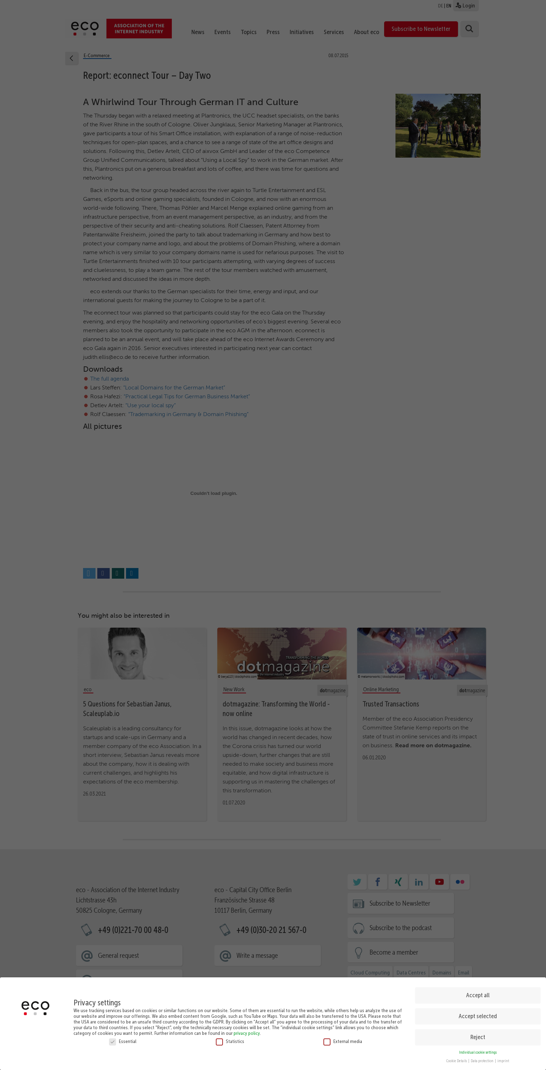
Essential (122, 1041)
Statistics (230, 1041)
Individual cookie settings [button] (478, 1052)
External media (342, 1041)
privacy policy (247, 1033)
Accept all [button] (478, 995)
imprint (503, 1061)
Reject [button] (477, 1037)
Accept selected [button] (478, 1016)
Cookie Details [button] (457, 1061)
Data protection (482, 1061)
